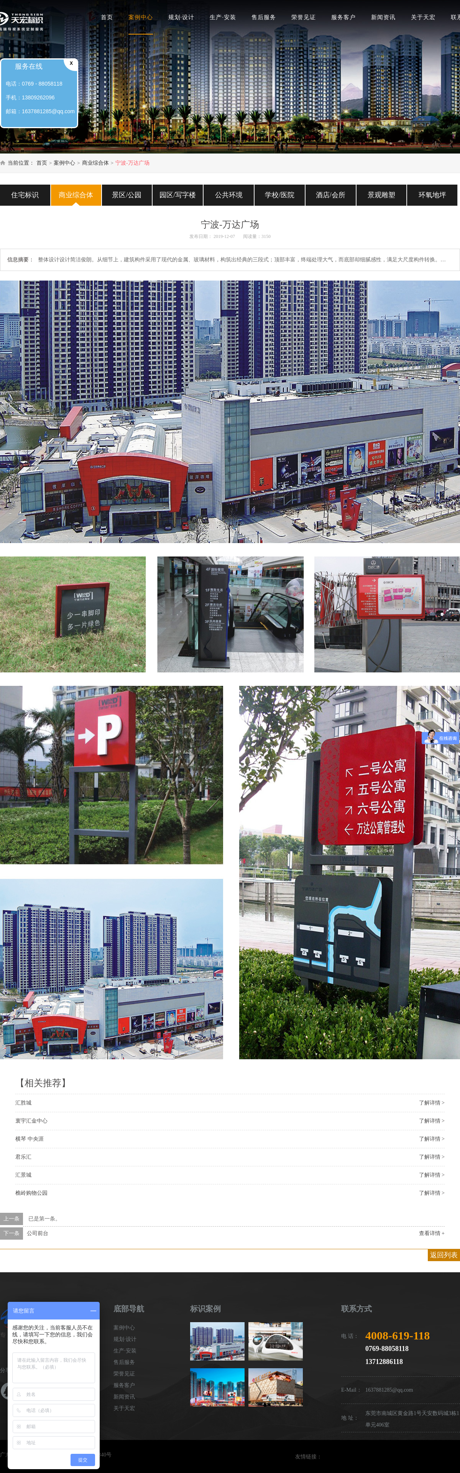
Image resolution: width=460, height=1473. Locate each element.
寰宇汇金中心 (31, 1121)
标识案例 (205, 1309)
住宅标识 (25, 195)
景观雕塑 (381, 195)
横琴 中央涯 (29, 1139)
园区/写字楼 (177, 195)
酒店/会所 (330, 195)
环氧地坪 (432, 195)
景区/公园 (126, 195)
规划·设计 (181, 17)
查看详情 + (432, 1233)
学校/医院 (279, 195)
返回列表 (444, 1255)
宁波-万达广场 (132, 163)
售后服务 (263, 17)
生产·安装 (223, 17)
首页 (107, 17)
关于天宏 (423, 17)
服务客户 (343, 17)
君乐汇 (23, 1157)
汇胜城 (23, 1103)
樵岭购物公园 (31, 1193)
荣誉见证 (303, 17)
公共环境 (229, 195)
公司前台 (37, 1233)
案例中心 (140, 17)
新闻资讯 (383, 17)
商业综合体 (95, 163)
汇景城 (23, 1175)
